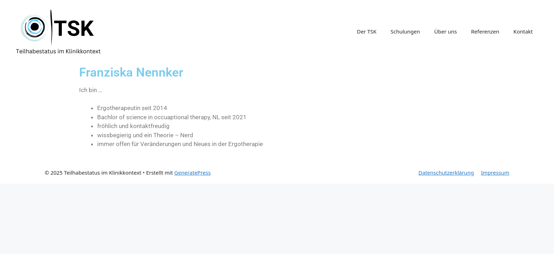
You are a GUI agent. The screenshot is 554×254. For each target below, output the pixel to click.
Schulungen (405, 31)
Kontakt (523, 31)
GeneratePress (192, 172)
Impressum (495, 172)
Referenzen (485, 31)
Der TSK (366, 31)
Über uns (445, 31)
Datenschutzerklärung (446, 172)
